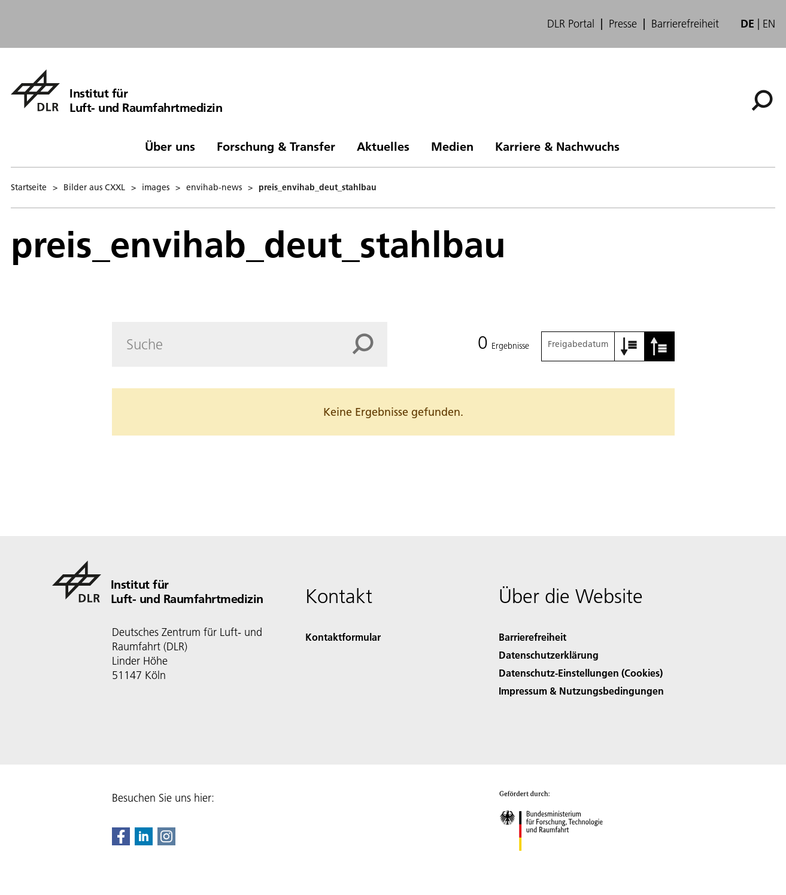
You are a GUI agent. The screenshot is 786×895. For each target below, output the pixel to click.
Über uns (170, 146)
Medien (452, 146)
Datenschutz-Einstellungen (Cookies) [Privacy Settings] (581, 672)
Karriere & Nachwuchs (557, 146)
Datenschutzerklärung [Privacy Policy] (549, 655)
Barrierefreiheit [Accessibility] (532, 637)
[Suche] (762, 100)
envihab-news (214, 187)
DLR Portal (570, 24)
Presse (623, 24)
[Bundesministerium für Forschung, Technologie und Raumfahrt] (557, 861)
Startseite (29, 187)
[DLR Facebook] (121, 841)
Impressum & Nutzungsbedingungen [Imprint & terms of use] (581, 690)
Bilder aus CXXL (94, 187)
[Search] (250, 344)
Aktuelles (383, 146)
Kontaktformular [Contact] (343, 637)
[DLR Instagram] (166, 841)
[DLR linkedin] (144, 841)
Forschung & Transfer (276, 146)
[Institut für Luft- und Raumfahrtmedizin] (116, 90)
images (155, 187)
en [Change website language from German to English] (769, 24)
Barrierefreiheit (685, 24)
